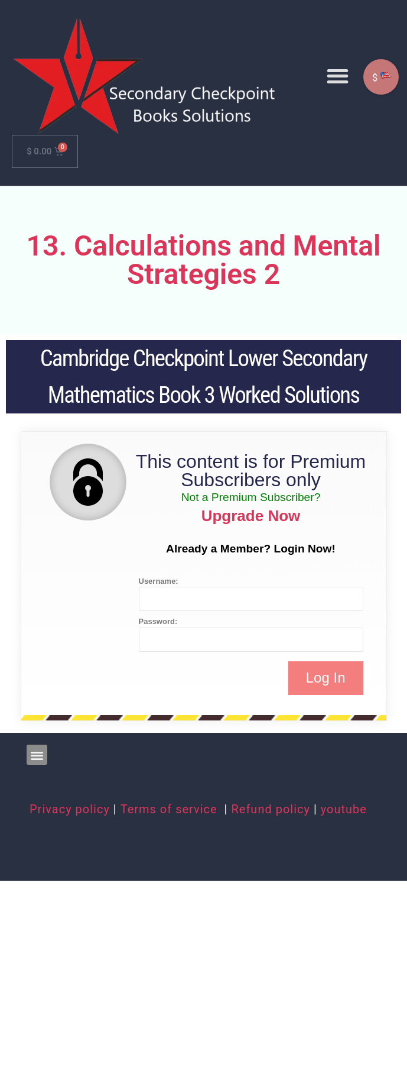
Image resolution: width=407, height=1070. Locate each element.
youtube (344, 809)
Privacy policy (70, 809)
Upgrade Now (251, 516)
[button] (337, 76)
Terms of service (171, 809)
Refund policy (270, 809)
